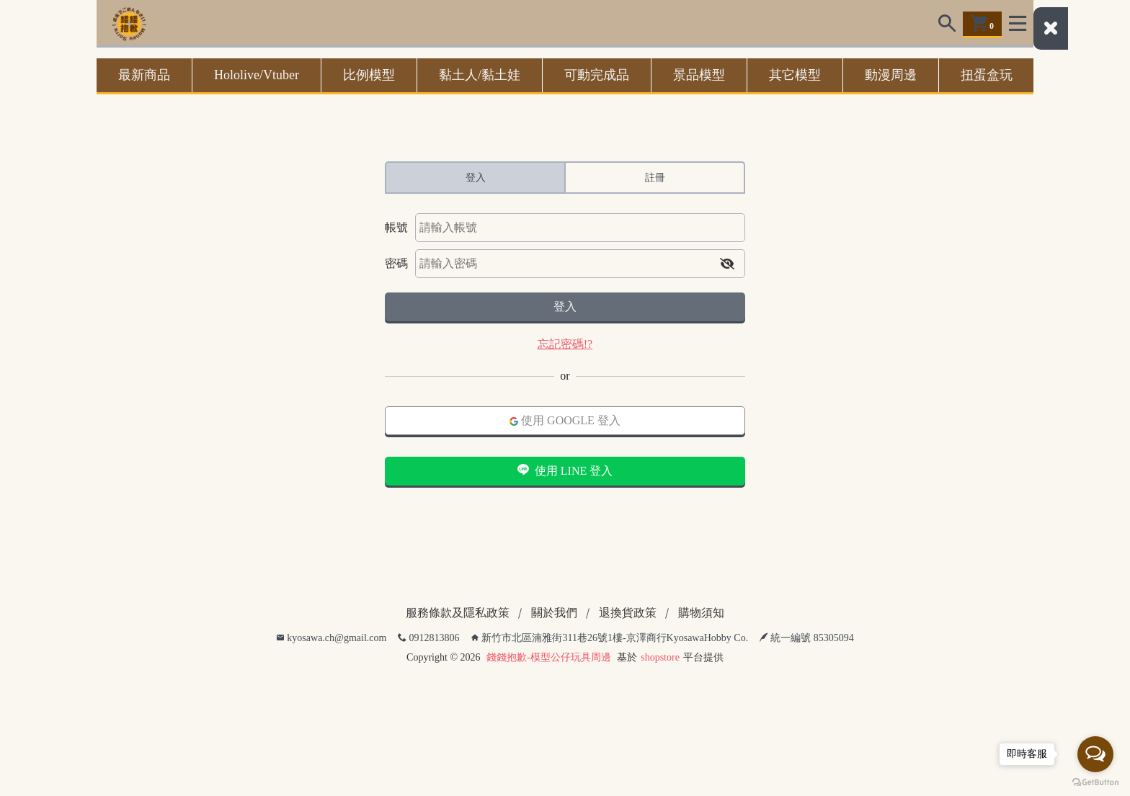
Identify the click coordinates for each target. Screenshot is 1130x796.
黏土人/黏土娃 (479, 75)
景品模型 (699, 75)
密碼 (396, 263)
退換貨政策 (628, 613)
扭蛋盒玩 (987, 75)
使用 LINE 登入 (565, 470)
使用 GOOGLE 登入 (565, 420)
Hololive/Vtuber (256, 75)
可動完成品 (596, 75)
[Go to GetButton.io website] (1095, 781)
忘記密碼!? (565, 344)
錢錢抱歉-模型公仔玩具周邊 (548, 657)
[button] (727, 263)
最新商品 (144, 75)
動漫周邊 (891, 75)
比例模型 (369, 75)
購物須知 (701, 613)
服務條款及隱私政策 (458, 613)
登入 (565, 306)
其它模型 (795, 75)
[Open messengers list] (1095, 754)
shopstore (660, 657)
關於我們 (554, 613)
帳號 (396, 227)
